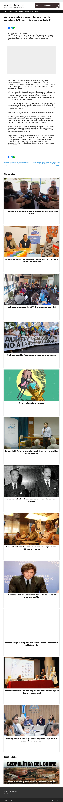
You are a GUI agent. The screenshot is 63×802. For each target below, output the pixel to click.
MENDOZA (11, 11)
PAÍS (16, 11)
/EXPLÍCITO (13, 800)
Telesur (16, 149)
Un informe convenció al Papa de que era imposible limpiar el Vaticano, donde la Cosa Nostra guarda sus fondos (17, 164)
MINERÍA (37, 11)
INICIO (6, 11)
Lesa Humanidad (12, 1)
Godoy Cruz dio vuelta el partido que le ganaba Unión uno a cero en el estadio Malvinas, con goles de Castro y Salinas (45, 164)
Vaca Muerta (27, 1)
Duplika (57, 800)
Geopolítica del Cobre (20, 1)
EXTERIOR (21, 11)
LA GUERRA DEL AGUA (29, 11)
